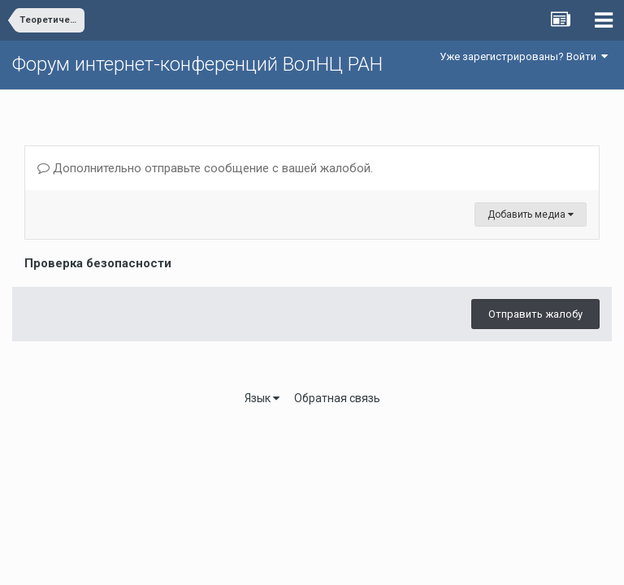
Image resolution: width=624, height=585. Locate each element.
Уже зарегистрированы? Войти (524, 56)
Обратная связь (337, 398)
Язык (262, 398)
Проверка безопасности (97, 263)
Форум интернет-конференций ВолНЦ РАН (197, 64)
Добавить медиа (531, 214)
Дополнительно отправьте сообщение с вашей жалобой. (205, 168)
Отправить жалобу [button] (535, 314)
